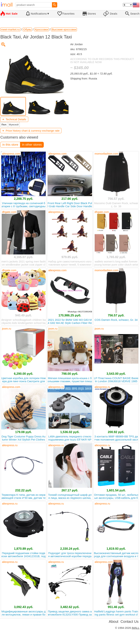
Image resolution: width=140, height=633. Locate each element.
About (113, 622)
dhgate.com (9, 211)
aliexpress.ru (56, 211)
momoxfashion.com (106, 153)
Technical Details (14, 119)
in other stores (32, 144)
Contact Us (129, 622)
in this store (10, 144)
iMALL (135, 627)
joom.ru (6, 328)
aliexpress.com (11, 153)
